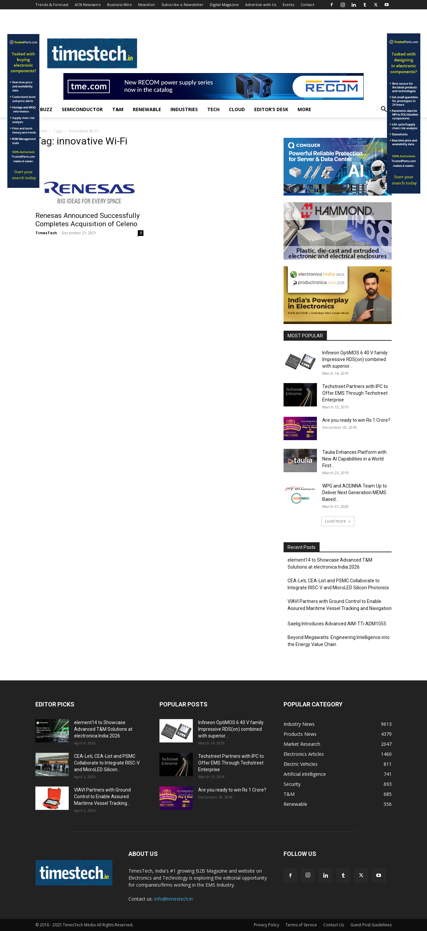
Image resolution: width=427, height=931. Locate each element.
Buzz (46, 109)
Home (41, 131)
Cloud (237, 109)
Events (288, 4)
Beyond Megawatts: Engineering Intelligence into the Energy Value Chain (339, 641)
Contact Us (333, 925)
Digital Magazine (224, 4)
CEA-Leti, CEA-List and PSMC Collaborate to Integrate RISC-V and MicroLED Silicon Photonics (338, 584)
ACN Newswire (88, 4)
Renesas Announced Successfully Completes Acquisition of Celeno (87, 220)
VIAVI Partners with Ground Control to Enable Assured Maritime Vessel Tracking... (102, 796)
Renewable (147, 109)
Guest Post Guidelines (371, 925)
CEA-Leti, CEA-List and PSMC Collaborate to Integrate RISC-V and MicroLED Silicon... (107, 762)
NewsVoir (146, 4)
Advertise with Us (260, 4)
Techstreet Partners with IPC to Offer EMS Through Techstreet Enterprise (355, 393)
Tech (213, 109)
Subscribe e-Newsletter (182, 4)
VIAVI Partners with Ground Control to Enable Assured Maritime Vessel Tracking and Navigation (340, 605)
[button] (384, 110)
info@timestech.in (173, 899)
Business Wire (119, 4)
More (304, 109)
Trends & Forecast (51, 4)
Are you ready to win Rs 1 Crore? (356, 420)
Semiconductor (82, 109)
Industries (184, 109)
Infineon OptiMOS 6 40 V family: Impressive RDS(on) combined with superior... (355, 359)
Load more (338, 521)
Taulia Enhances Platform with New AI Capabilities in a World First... (354, 458)
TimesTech (46, 232)
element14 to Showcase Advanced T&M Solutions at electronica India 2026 (330, 563)
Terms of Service (301, 925)
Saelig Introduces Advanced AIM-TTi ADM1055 (337, 623)
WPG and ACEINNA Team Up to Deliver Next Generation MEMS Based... (354, 492)
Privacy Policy (266, 925)
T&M (117, 109)
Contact (307, 4)
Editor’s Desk (271, 109)
